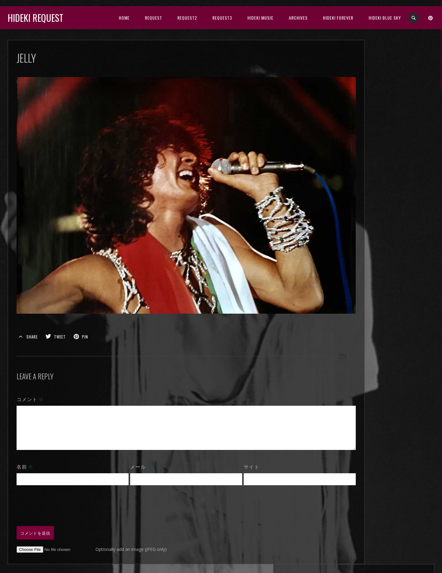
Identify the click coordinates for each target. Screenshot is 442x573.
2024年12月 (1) (382, 116)
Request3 (222, 17)
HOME (124, 17)
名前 (25, 460)
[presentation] (63, 498)
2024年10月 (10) (383, 130)
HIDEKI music (260, 17)
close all (390, 109)
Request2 (187, 17)
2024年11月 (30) (383, 123)
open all (369, 109)
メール (134, 460)
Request (153, 17)
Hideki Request (35, 18)
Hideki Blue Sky (385, 17)
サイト (238, 460)
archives (298, 17)
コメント (30, 385)
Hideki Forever (338, 17)
